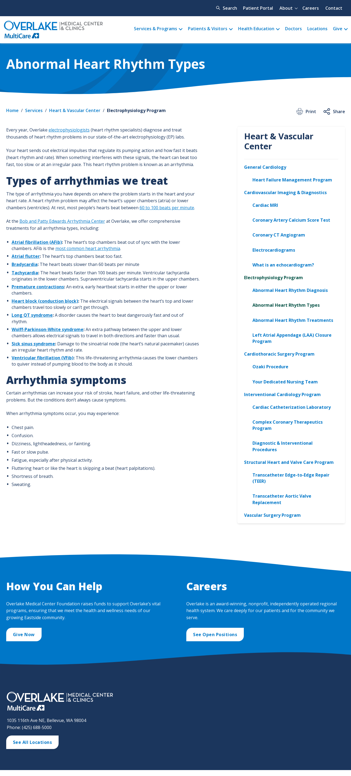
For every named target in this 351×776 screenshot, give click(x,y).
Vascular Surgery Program (272, 515)
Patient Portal (258, 8)
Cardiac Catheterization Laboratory (291, 407)
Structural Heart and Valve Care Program (289, 462)
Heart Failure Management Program (292, 180)
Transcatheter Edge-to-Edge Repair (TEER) (290, 478)
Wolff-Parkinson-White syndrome (47, 329)
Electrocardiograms (273, 250)
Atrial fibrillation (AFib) (37, 242)
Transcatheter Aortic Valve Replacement (281, 499)
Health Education (256, 29)
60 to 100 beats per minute (167, 208)
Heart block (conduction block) (45, 301)
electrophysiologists (69, 130)
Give (337, 29)
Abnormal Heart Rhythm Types (286, 305)
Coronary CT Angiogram (278, 235)
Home (12, 110)
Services (34, 110)
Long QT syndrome (32, 315)
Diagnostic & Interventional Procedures (282, 446)
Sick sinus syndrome (33, 344)
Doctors (293, 29)
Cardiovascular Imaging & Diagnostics (285, 192)
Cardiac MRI (265, 205)
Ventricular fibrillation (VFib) (42, 358)
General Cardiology (265, 167)
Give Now (24, 634)
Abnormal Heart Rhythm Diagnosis (290, 290)
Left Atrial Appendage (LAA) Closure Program (292, 338)
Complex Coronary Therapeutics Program (287, 425)
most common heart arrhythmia (87, 248)
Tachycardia (25, 273)
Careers (310, 8)
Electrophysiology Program (136, 110)
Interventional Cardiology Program (282, 394)
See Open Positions (215, 634)
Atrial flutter (26, 256)
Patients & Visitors (207, 29)
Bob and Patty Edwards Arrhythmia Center (62, 221)
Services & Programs (155, 29)
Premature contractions (38, 287)
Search (230, 8)
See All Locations (32, 742)
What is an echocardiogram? (283, 265)
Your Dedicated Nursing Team (285, 382)
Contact (333, 8)
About (286, 8)
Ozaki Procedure (270, 367)
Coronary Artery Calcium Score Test (291, 220)
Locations (317, 29)
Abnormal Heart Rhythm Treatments (292, 320)
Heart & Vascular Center (74, 110)
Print (305, 111)
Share (334, 111)
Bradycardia (25, 264)
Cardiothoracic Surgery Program (279, 354)
